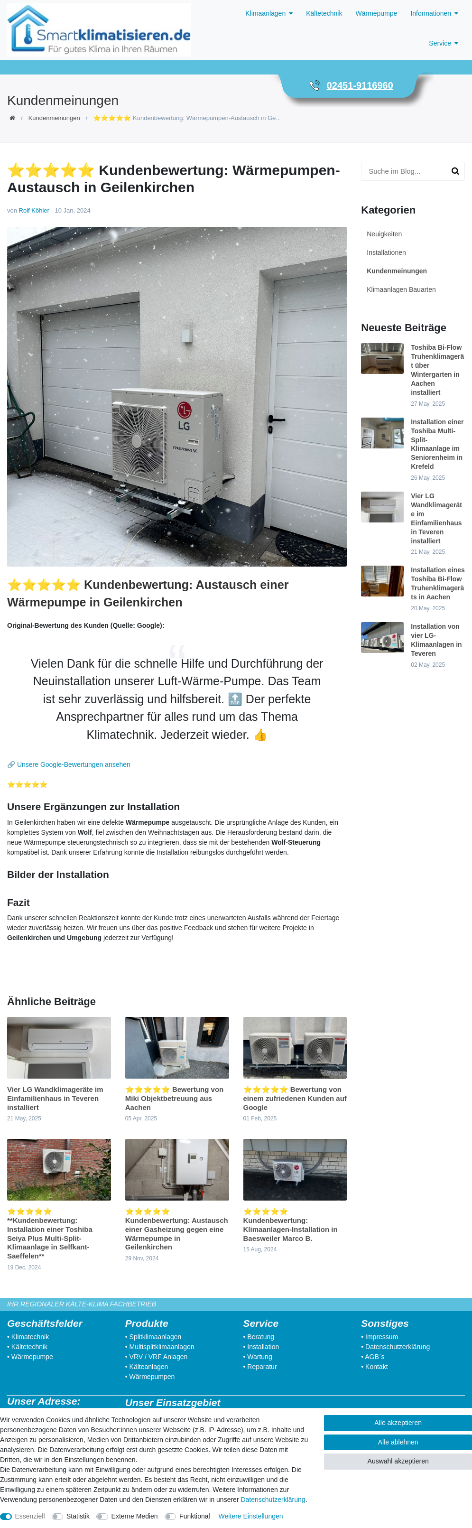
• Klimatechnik (28, 1337)
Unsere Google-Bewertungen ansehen (73, 764)
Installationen (386, 252)
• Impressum (379, 1337)
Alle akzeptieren (398, 1422)
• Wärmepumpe (30, 1356)
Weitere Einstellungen (251, 1516)
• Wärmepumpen (150, 1376)
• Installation (261, 1347)
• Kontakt (374, 1366)
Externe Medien (134, 1516)
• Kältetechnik (27, 1347)
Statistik (78, 1516)
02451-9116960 (360, 85)
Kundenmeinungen (54, 117)
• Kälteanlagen (146, 1366)
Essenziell (30, 1516)
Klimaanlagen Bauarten (401, 289)
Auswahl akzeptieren (398, 1461)
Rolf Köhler (34, 210)
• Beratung (259, 1337)
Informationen (430, 13)
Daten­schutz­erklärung (273, 1499)
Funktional (194, 1516)
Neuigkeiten (384, 234)
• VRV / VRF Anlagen (156, 1356)
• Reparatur (260, 1366)
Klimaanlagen (265, 13)
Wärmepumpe (376, 13)
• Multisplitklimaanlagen (159, 1347)
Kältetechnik (324, 13)
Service (440, 43)
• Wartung (257, 1356)
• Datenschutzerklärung (395, 1347)
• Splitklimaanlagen (153, 1337)
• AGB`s (372, 1356)
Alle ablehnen (398, 1442)
